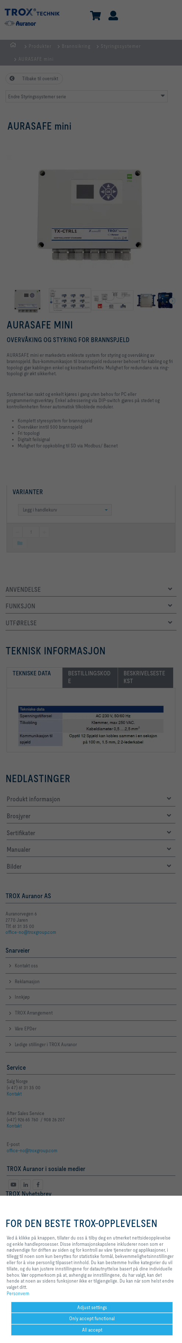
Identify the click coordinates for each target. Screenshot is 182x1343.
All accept (92, 1330)
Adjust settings (92, 1307)
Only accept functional (92, 1318)
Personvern (18, 1293)
